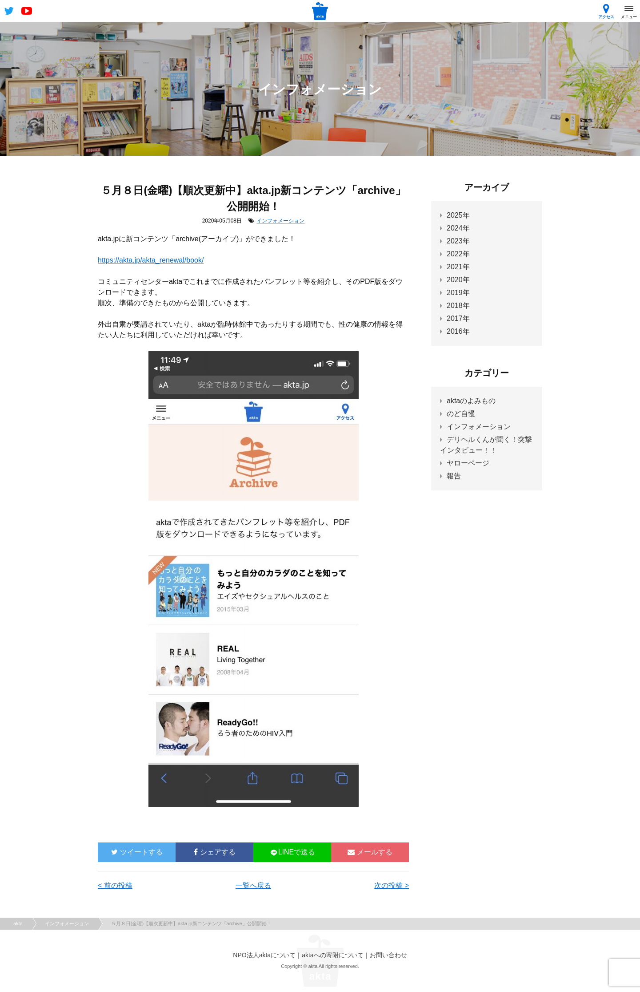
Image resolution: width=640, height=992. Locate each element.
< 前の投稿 (115, 885)
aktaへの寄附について (332, 955)
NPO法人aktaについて (264, 955)
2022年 (458, 254)
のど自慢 (461, 413)
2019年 (458, 292)
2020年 (458, 279)
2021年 (458, 267)
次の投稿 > (391, 885)
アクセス (606, 11)
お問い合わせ (388, 955)
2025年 (458, 215)
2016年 (458, 331)
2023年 (458, 241)
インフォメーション (280, 221)
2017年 (458, 318)
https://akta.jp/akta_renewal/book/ (151, 260)
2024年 (458, 228)
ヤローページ (468, 463)
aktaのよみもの (471, 401)
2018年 (458, 305)
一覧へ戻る (253, 885)
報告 (454, 476)
